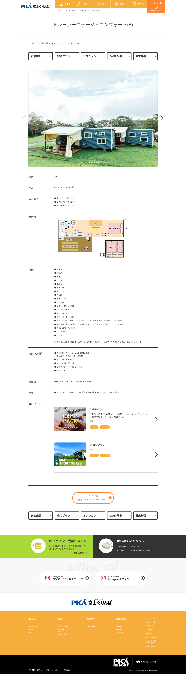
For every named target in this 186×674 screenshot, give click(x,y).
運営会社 (40, 670)
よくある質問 (70, 10)
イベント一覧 (150, 618)
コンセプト (119, 632)
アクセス (58, 10)
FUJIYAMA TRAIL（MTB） (63, 630)
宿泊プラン (63, 56)
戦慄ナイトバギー (63, 626)
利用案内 (119, 626)
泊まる (32, 619)
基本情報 (121, 619)
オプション (89, 56)
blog (111, 10)
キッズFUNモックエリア (65, 635)
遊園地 (90, 619)
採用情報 (31, 670)
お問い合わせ (84, 10)
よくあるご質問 (151, 637)
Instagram (96, 10)
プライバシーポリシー (53, 670)
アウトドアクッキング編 (140, 550)
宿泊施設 (45, 43)
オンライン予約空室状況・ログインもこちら (91, 498)
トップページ (33, 43)
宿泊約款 (67, 670)
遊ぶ (60, 619)
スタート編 (121, 546)
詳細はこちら (79, 553)
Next (160, 118)
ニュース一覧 (150, 622)
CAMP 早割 (115, 56)
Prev (25, 118)
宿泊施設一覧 (33, 626)
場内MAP (119, 629)
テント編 (120, 550)
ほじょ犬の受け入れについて (151, 642)
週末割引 (140, 56)
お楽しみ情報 (91, 626)
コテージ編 (134, 546)
